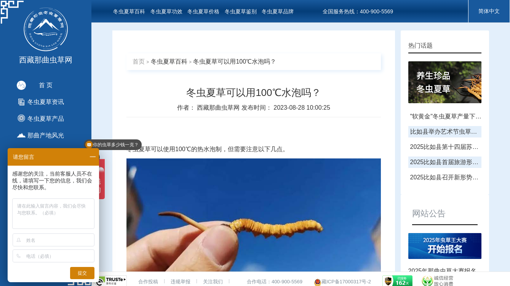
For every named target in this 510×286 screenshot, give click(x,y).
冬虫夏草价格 (203, 11)
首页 (139, 61)
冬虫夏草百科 (129, 11)
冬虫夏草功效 (166, 11)
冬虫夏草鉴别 (241, 11)
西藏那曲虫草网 (219, 107)
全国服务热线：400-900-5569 (358, 11)
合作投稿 (148, 281)
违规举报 (180, 281)
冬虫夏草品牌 (278, 11)
